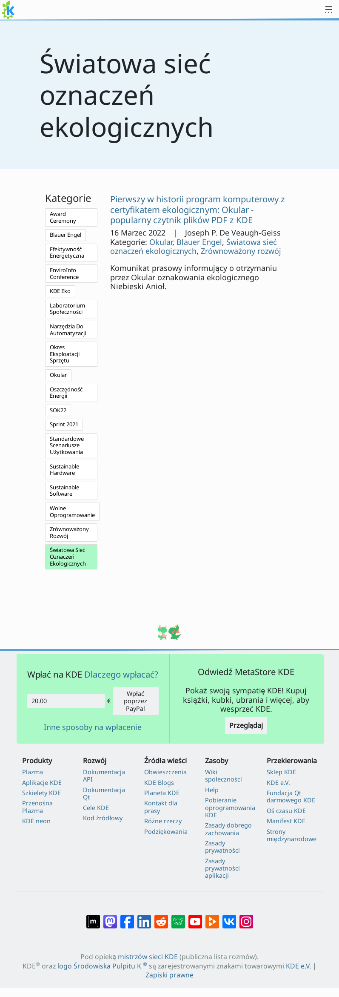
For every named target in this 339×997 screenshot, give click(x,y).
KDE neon (36, 821)
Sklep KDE (281, 772)
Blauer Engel (65, 234)
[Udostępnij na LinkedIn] (144, 917)
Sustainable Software (64, 490)
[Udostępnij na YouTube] (195, 917)
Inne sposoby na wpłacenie (93, 727)
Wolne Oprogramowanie (72, 511)
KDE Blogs (159, 782)
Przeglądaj (246, 725)
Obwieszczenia (165, 772)
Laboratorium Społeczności (67, 309)
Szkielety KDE (41, 792)
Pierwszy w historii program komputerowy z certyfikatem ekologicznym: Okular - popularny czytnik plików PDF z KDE (197, 209)
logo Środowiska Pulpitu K (102, 966)
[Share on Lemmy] (178, 917)
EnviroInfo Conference (64, 273)
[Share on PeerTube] (212, 917)
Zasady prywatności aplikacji (222, 868)
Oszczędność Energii (66, 392)
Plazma (32, 772)
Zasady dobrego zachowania (228, 829)
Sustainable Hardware (64, 470)
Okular (58, 375)
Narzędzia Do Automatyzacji (68, 329)
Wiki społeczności (223, 775)
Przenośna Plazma (37, 806)
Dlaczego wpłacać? (121, 674)
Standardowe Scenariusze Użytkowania (67, 445)
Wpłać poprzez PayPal (135, 701)
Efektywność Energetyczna (67, 252)
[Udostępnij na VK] (229, 917)
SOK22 (58, 410)
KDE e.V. (278, 782)
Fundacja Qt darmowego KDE (291, 796)
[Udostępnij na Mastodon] (110, 917)
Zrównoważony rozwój (241, 251)
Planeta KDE (161, 792)
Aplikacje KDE (42, 782)
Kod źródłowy (102, 818)
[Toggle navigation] (329, 10)
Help (212, 789)
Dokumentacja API (104, 775)
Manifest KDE (286, 821)
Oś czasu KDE (286, 810)
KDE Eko (60, 291)
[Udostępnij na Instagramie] (246, 917)
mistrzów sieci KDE (148, 956)
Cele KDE (96, 807)
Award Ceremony (63, 217)
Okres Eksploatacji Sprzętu (65, 353)
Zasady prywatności (222, 846)
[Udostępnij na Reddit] (161, 917)
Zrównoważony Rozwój (69, 532)
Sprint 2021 (64, 424)
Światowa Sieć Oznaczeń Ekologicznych (68, 556)
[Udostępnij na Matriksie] (93, 917)
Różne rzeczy (163, 821)
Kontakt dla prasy (160, 806)
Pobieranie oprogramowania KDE (230, 807)
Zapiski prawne (169, 975)
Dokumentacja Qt (104, 793)
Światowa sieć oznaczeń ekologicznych (193, 246)
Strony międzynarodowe (291, 835)
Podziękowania (166, 831)
